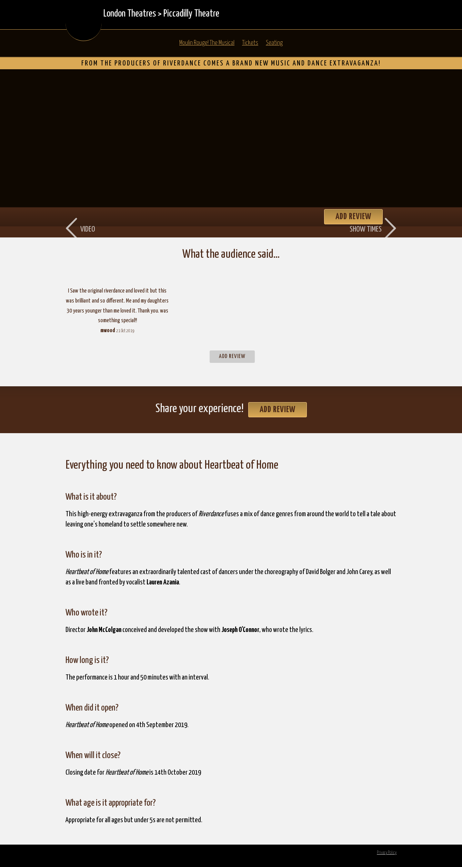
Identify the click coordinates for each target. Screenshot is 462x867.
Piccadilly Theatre (191, 14)
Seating (274, 43)
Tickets (250, 43)
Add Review (232, 356)
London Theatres (129, 14)
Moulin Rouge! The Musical (206, 43)
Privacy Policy (386, 852)
